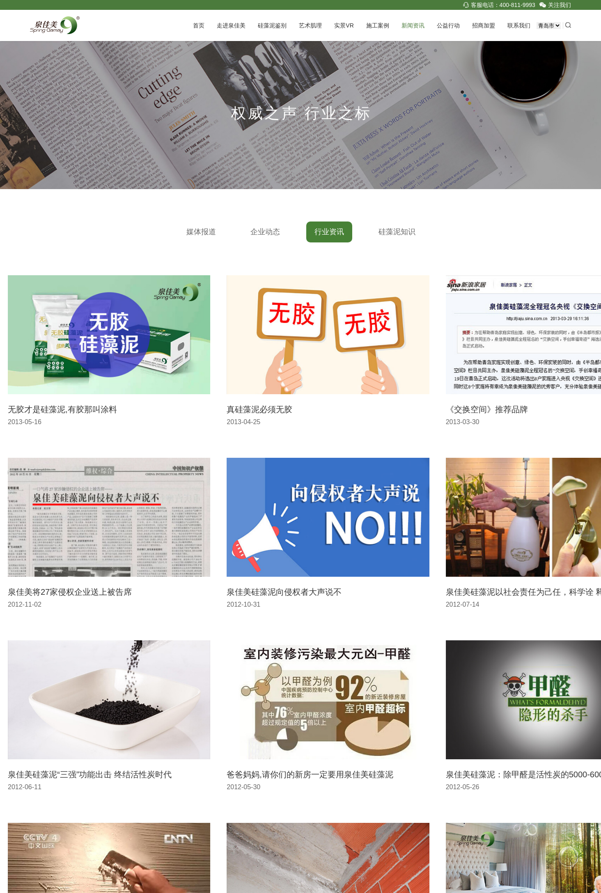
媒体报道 (197, 232)
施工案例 (377, 25)
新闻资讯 (412, 25)
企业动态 (261, 232)
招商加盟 (483, 25)
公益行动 (448, 25)
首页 (198, 25)
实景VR (343, 25)
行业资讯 (325, 232)
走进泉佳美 (231, 25)
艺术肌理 (310, 25)
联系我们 (518, 25)
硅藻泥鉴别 (272, 25)
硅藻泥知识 (393, 232)
